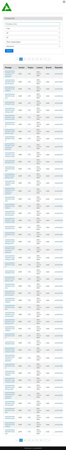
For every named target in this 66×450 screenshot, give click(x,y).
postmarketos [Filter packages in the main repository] (60, 74)
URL (29, 74)
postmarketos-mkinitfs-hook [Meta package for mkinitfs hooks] (10, 103)
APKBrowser (28, 448)
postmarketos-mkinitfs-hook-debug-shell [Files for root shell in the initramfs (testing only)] (10, 110)
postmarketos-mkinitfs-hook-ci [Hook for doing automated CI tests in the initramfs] (10, 124)
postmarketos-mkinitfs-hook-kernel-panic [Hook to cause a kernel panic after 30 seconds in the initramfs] (10, 81)
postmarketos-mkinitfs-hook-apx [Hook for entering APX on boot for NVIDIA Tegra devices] (10, 96)
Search (9, 51)
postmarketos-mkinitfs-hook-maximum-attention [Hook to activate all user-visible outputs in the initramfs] (10, 73)
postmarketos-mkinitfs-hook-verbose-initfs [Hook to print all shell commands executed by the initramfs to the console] (10, 117)
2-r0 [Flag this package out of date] (20, 74)
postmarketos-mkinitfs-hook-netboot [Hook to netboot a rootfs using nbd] (10, 89)
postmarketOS (38, 448)
